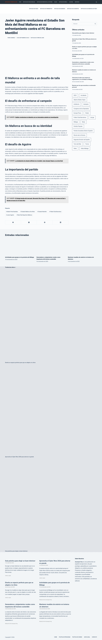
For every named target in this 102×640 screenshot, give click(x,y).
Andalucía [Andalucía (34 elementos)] (76, 104)
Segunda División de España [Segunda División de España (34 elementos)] (82, 139)
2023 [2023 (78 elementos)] (75, 95)
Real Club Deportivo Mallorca (24, 215)
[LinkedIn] (60, 222)
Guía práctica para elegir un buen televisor (83, 33)
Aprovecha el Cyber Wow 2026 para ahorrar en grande (19, 456)
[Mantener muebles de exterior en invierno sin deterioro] (82, 246)
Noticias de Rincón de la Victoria (44, 1)
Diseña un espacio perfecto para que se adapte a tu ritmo (20, 362)
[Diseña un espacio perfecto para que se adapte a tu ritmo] (51, 315)
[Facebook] (13, 222)
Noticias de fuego (33, 8)
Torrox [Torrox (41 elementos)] (87, 144)
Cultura (71, 1)
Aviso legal (87, 637)
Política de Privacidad (64, 637)
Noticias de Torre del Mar (11, 1)
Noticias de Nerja (63, 1)
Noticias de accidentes (73, 8)
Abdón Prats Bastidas (12, 211)
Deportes (77, 1)
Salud (55, 1)
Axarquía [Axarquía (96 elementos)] (85, 104)
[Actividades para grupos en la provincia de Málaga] (19, 246)
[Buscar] (96, 2)
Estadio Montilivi (42, 211)
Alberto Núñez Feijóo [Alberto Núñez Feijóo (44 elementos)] (79, 100)
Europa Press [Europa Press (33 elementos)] (77, 113)
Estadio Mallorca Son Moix (27, 211)
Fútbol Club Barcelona (55, 211)
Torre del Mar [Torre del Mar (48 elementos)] (77, 144)
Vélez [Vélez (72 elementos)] (75, 148)
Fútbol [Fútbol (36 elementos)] (87, 113)
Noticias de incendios (59, 8)
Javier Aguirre (10, 215)
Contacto (94, 637)
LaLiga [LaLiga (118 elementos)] (92, 117)
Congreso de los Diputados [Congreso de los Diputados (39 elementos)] (81, 108)
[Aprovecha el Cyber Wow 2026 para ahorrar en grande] (51, 410)
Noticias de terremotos (46, 8)
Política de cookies (77, 637)
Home (55, 637)
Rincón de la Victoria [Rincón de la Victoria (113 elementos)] (79, 135)
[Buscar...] (83, 23)
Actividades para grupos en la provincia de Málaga (19, 257)
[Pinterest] (45, 222)
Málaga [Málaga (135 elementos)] (76, 122)
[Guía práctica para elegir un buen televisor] (51, 504)
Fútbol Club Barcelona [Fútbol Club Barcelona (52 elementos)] (80, 117)
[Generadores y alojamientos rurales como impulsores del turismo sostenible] (51, 246)
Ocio (20, 1)
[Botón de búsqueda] (95, 23)
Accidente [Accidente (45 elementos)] (83, 95)
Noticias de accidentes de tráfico (89, 8)
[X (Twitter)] (29, 222)
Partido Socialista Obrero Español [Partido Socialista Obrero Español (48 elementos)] (83, 130)
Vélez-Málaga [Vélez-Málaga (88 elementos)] (85, 148)
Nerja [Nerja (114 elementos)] (83, 122)
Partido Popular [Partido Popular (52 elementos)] (78, 126)
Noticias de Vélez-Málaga (29, 1)
